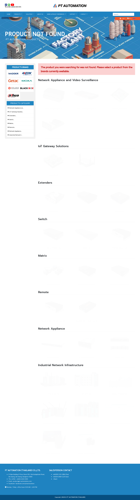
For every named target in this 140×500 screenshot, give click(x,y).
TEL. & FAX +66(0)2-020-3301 (13, 7)
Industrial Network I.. (15, 135)
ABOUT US (40, 14)
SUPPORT (72, 14)
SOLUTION (29, 14)
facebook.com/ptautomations (25, 483)
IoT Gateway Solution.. (15, 112)
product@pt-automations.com (22, 481)
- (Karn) (55, 479)
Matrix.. (11, 123)
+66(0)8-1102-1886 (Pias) (61, 474)
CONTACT (83, 14)
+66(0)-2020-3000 (22, 479)
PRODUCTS (17, 14)
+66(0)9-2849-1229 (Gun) (61, 477)
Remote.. (11, 127)
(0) (129, 18)
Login (122, 18)
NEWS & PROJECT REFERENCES (56, 14)
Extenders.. (12, 115)
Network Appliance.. (15, 131)
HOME (8, 14)
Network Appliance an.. (15, 108)
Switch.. (11, 119)
